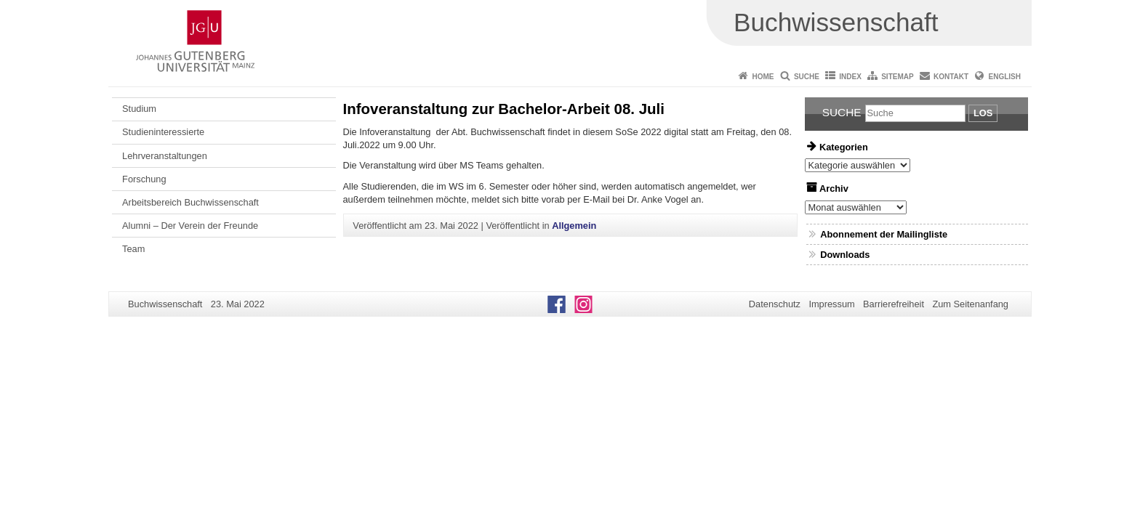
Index (850, 77)
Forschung (144, 179)
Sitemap (897, 77)
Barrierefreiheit (893, 304)
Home (763, 77)
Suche (806, 77)
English (1005, 77)
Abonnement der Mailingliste (883, 234)
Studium (139, 108)
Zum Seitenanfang (970, 304)
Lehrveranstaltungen (164, 155)
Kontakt (951, 77)
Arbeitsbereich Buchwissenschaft (190, 202)
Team (133, 248)
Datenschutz (774, 304)
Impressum (831, 304)
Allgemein (574, 225)
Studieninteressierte (163, 131)
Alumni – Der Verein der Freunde (190, 225)
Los (983, 113)
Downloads (845, 254)
